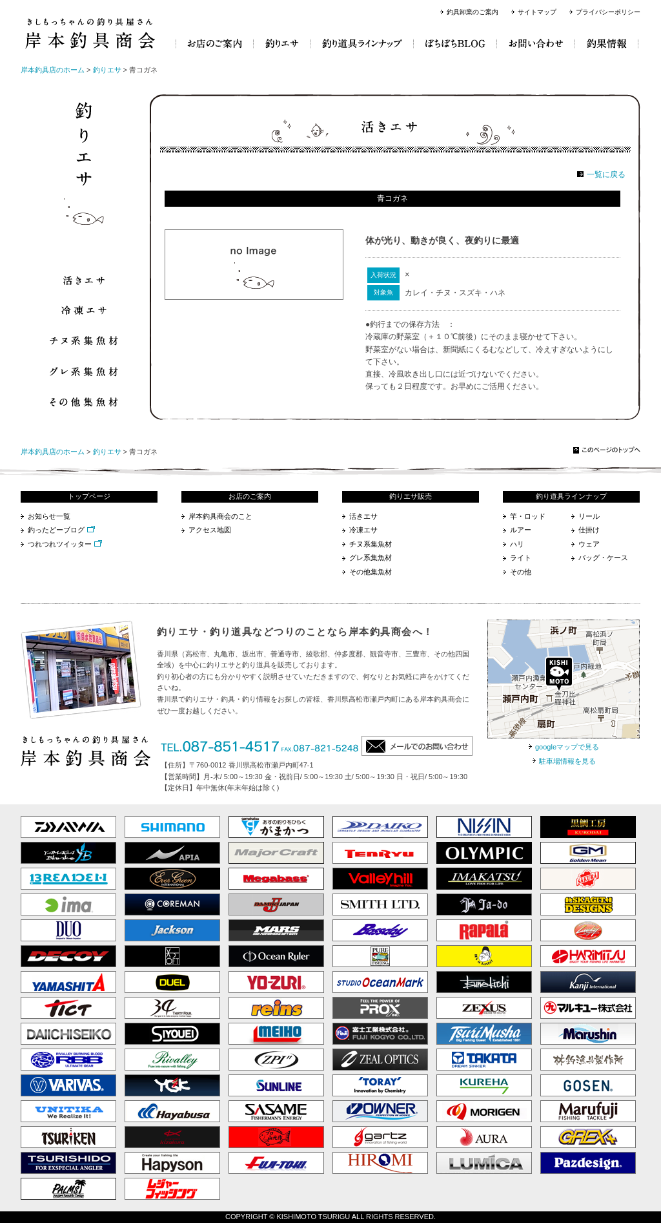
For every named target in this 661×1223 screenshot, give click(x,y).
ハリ (517, 544)
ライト (520, 557)
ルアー (520, 530)
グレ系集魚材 (370, 557)
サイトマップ (537, 12)
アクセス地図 (209, 530)
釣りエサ (107, 70)
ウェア (589, 544)
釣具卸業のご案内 (472, 12)
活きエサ (363, 516)
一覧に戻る (606, 174)
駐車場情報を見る (567, 761)
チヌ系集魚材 (370, 544)
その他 (520, 572)
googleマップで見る (567, 747)
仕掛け (589, 530)
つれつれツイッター (60, 544)
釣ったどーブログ (56, 530)
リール (589, 516)
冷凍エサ (363, 530)
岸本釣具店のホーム (53, 70)
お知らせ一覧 (49, 516)
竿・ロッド (527, 516)
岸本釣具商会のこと (220, 516)
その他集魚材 (370, 572)
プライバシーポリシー (608, 12)
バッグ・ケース (603, 557)
